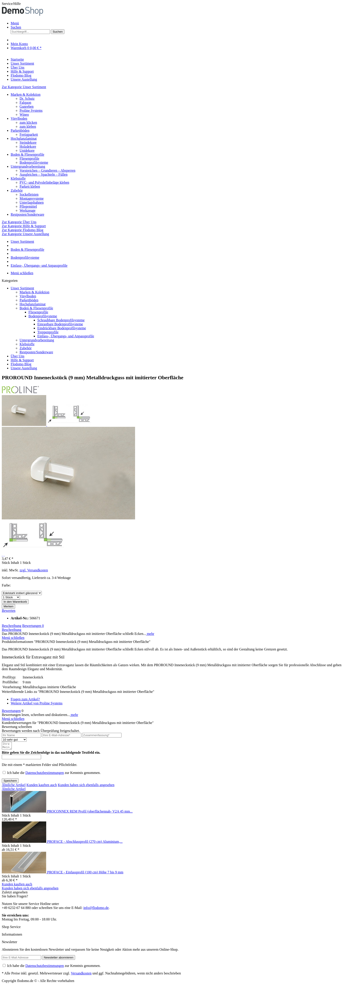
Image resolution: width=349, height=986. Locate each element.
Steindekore (28, 142)
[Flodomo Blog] (21, 75)
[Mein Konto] (19, 44)
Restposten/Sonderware (27, 214)
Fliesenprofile (29, 158)
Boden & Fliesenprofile (27, 154)
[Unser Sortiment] (22, 63)
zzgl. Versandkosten (34, 570)
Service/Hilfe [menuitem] (11, 4)
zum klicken (28, 122)
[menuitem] (179, 23)
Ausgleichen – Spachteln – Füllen (44, 174)
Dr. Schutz (27, 98)
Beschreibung (11, 626)
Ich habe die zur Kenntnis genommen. (54, 774)
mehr (150, 634)
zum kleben (28, 126)
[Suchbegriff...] (30, 31)
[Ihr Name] (21, 735)
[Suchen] (57, 31)
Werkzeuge (28, 210)
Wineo (24, 114)
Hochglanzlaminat (24, 138)
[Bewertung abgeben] (14, 740)
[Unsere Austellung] (24, 79)
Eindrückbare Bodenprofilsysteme (61, 328)
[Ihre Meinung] (7, 746)
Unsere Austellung (24, 368)
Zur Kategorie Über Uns (19, 222)
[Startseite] (17, 59)
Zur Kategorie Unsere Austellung (25, 234)
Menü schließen (22, 273)
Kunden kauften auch (41, 786)
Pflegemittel (28, 206)
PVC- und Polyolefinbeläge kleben (44, 182)
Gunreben (27, 106)
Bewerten (8, 610)
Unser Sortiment (22, 288)
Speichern (10, 782)
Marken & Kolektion (25, 94)
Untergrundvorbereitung (28, 166)
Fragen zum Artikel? (25, 699)
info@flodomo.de (96, 909)
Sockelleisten (29, 194)
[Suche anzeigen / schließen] (16, 27)
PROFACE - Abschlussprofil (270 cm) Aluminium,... (85, 843)
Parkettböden (20, 130)
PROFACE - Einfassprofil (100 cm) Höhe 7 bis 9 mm (85, 873)
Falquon (25, 102)
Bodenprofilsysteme (34, 162)
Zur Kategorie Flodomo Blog (22, 230)
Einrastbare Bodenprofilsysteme (60, 324)
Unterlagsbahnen (32, 202)
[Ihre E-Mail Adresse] (21, 958)
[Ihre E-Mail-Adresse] (61, 735)
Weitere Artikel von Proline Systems (36, 703)
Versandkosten (81, 974)
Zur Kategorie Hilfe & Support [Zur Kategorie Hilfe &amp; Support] (24, 226)
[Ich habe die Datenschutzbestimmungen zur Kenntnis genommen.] (4, 773)
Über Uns (17, 356)
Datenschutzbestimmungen (44, 774)
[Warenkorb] (26, 48)
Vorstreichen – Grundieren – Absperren (47, 170)
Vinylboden (19, 118)
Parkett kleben (30, 186)
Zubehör (17, 190)
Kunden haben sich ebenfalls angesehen (86, 786)
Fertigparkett (29, 134)
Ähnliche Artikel (14, 786)
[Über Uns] (17, 67)
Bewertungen (33, 626)
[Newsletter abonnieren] (58, 958)
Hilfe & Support (22, 360)
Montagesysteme (32, 198)
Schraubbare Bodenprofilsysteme (61, 320)
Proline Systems (31, 110)
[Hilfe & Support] (22, 71)
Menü (15, 23)
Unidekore (27, 150)
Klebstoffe (18, 178)
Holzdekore (28, 146)
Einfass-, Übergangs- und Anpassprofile (65, 336)
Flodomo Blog (21, 364)
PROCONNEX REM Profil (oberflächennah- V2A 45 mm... (90, 813)
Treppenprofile (47, 332)
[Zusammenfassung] (102, 735)
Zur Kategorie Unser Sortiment (24, 87)
